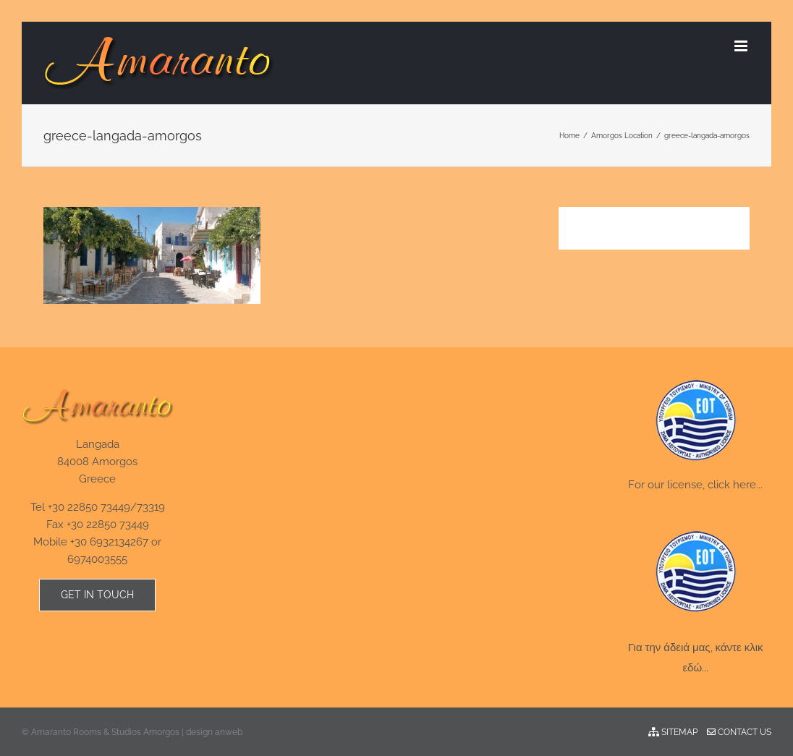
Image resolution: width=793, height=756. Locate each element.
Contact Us (739, 732)
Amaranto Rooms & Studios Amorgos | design (123, 732)
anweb (228, 732)
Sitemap (672, 732)
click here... (735, 484)
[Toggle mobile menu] (742, 46)
